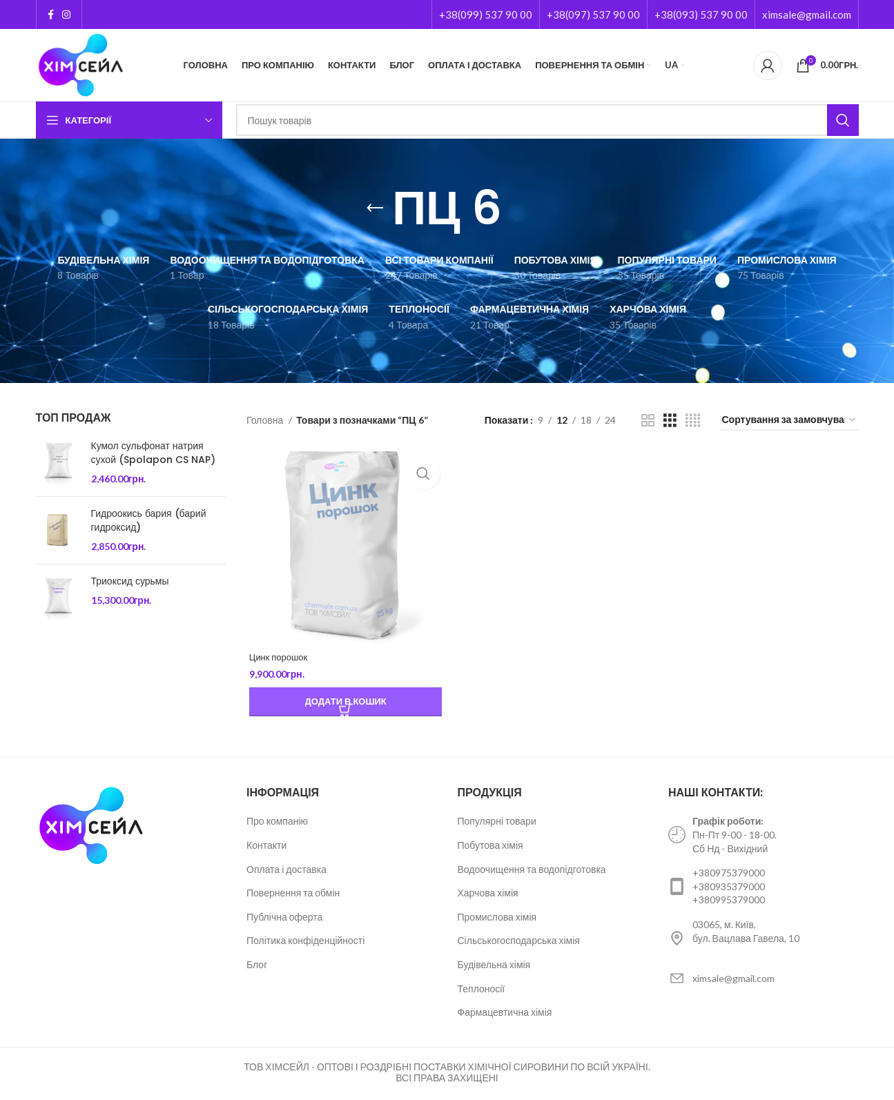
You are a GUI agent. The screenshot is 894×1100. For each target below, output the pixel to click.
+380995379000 (728, 901)
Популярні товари (497, 823)
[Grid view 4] (693, 420)
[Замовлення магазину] (790, 421)
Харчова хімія (488, 895)
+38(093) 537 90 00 (701, 14)
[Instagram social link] (66, 14)
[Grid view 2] (647, 420)
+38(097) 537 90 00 (593, 14)
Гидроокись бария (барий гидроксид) (148, 520)
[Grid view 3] (670, 420)
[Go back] (375, 208)
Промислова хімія (497, 918)
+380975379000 (728, 875)
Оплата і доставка (286, 870)
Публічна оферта (284, 918)
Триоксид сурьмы (130, 581)
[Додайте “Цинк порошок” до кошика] (343, 703)
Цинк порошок (278, 659)
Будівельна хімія (494, 966)
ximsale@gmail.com (806, 14)
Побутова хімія (490, 847)
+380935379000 (728, 888)
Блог (256, 966)
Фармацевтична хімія (505, 1014)
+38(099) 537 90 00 (485, 14)
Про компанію (277, 823)
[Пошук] (547, 120)
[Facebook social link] (50, 14)
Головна (265, 420)
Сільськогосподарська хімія (519, 942)
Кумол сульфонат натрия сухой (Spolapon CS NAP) (153, 453)
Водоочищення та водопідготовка (532, 870)
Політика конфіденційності (305, 942)
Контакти (266, 847)
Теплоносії (481, 990)
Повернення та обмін (293, 895)
